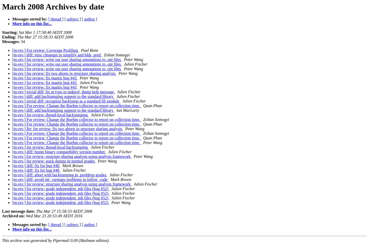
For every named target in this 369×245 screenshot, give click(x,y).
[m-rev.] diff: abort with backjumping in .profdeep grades (59, 175)
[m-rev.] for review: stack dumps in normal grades (54, 161)
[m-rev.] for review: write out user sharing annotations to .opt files (67, 59)
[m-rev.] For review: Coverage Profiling (45, 50)
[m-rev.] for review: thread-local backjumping (50, 115)
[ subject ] (73, 19)
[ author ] (89, 19)
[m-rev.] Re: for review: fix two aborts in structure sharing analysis (67, 129)
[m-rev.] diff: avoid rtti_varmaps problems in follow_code (60, 179)
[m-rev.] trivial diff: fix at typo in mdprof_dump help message (63, 92)
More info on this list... (32, 24)
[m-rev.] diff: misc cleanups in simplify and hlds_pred (57, 55)
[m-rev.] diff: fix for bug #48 (36, 166)
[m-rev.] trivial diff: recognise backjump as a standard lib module (66, 101)
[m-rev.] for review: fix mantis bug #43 (45, 78)
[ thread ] (56, 19)
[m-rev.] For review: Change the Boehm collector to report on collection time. (76, 106)
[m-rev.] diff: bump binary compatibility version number (59, 152)
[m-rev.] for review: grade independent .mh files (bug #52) (60, 189)
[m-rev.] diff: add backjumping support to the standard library (63, 96)
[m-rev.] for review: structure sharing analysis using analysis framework (71, 156)
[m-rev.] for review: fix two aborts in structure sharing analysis (64, 73)
